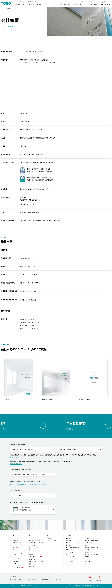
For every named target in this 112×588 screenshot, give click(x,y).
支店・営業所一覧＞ (16, 464)
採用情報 (87, 561)
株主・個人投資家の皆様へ (91, 540)
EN (107, 2)
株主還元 (87, 552)
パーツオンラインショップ (88, 2)
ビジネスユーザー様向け (16, 580)
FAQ (16, 2)
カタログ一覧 (17, 495)
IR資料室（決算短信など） (91, 547)
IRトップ (87, 538)
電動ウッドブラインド (34, 566)
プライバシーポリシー (32, 586)
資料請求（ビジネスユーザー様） (24, 449)
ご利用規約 (22, 586)
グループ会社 (30, 4)
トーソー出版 (101, 2)
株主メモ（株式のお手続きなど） (93, 554)
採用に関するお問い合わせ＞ (38, 484)
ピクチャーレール (16, 545)
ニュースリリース (57, 580)
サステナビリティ (70, 557)
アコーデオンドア (14, 563)
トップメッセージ (89, 542)
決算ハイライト (89, 545)
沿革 (67, 554)
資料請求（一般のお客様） (68, 449)
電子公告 (87, 557)
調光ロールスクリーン (34, 540)
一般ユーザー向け (106, 4)
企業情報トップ (70, 538)
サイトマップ (14, 586)
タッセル (12, 549)
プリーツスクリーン (34, 545)
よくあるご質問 (45, 580)
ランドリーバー (15, 542)
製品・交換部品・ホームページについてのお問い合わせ (28, 474)
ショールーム (69, 552)
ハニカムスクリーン (34, 547)
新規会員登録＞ (14, 457)
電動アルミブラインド (34, 564)
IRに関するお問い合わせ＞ (18, 484)
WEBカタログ (77, 4)
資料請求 (30, 2)
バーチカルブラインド (36, 542)
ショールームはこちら (27, 204)
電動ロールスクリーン (34, 559)
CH (109, 2)
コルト (30, 549)
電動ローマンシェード (36, 561)
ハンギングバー (14, 540)
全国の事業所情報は (29, 200)
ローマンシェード (14, 559)
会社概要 (68, 540)
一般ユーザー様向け (32, 580)
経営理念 (68, 545)
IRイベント (87, 549)
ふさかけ (14, 547)
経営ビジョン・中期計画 (72, 547)
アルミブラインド (51, 540)
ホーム (3, 8)
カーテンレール (15, 538)
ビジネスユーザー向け (91, 4)
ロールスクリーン (35, 538)
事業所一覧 (69, 549)
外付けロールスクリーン (16, 561)
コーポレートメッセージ (72, 542)
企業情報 (9, 8)
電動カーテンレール (35, 557)
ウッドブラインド (53, 538)
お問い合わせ (22, 2)
